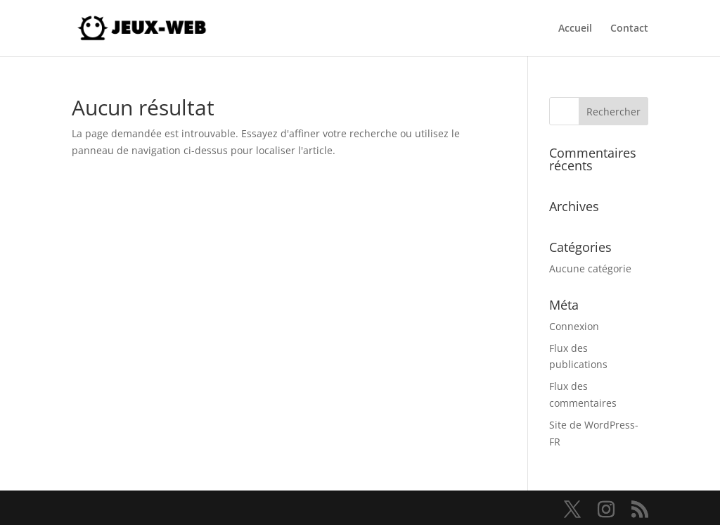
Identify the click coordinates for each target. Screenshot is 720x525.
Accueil (575, 28)
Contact (629, 28)
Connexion (574, 326)
